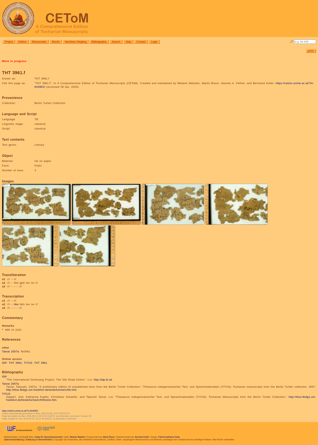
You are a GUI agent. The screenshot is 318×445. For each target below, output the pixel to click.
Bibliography (98, 41)
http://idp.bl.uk (103, 379)
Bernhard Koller (142, 437)
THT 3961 (15, 362)
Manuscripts (39, 41)
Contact (141, 41)
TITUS (28, 362)
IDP (4, 362)
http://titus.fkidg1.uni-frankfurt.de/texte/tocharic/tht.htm (41, 389)
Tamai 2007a (10, 351)
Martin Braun (109, 437)
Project (9, 41)
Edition (22, 41)
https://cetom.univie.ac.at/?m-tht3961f (20, 411)
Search (116, 41)
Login (154, 41)
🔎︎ (291, 41)
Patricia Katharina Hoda (169, 437)
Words (55, 41)
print (311, 50)
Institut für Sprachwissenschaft (48, 437)
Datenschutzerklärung (14, 440)
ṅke (16, 304)
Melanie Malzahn (77, 437)
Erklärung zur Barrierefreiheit (39, 440)
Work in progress (14, 61)
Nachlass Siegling (75, 41)
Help (128, 41)
